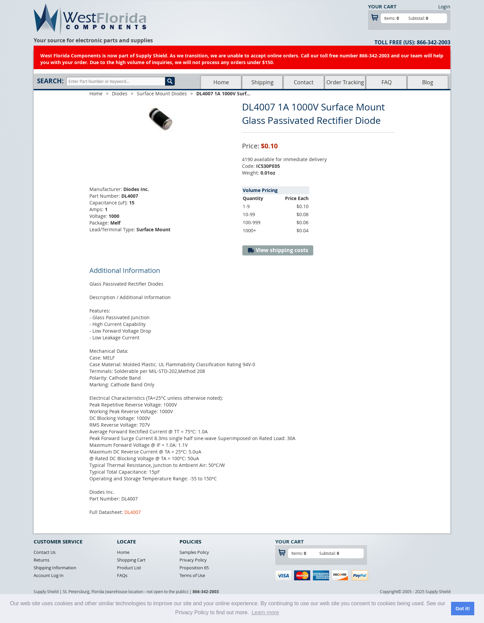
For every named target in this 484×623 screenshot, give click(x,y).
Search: (50, 81)
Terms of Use (192, 575)
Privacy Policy (193, 560)
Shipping (262, 82)
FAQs (122, 575)
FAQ (386, 82)
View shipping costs (277, 250)
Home (221, 82)
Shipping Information (55, 568)
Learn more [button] (265, 612)
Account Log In (49, 575)
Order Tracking (345, 82)
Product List (129, 568)
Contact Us (44, 552)
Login (444, 6)
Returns (41, 560)
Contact (304, 82)
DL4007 (132, 512)
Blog (427, 82)
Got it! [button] (462, 608)
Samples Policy (194, 552)
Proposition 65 (194, 568)
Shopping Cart (131, 560)
